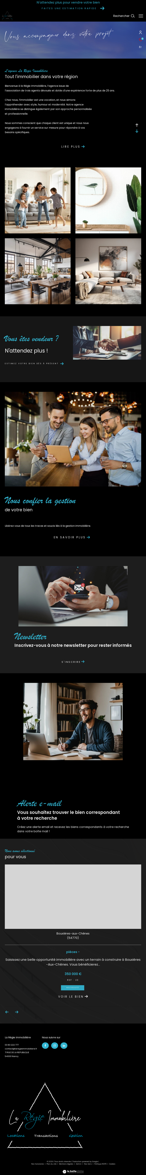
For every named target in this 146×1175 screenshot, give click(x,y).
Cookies (112, 1164)
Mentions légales (66, 1164)
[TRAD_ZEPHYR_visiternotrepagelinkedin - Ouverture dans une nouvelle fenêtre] (63, 1045)
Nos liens (88, 1164)
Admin (79, 1164)
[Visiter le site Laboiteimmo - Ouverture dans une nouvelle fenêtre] (73, 1169)
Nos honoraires (37, 1164)
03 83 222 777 (12, 1044)
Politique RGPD (100, 1164)
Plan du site (52, 1164)
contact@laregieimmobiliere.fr (21, 1048)
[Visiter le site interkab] (45, 1115)
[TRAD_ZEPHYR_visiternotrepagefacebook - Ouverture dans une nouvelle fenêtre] (45, 1045)
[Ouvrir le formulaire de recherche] (124, 16)
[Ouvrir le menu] (141, 16)
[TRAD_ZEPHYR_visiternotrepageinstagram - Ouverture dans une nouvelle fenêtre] (54, 1045)
